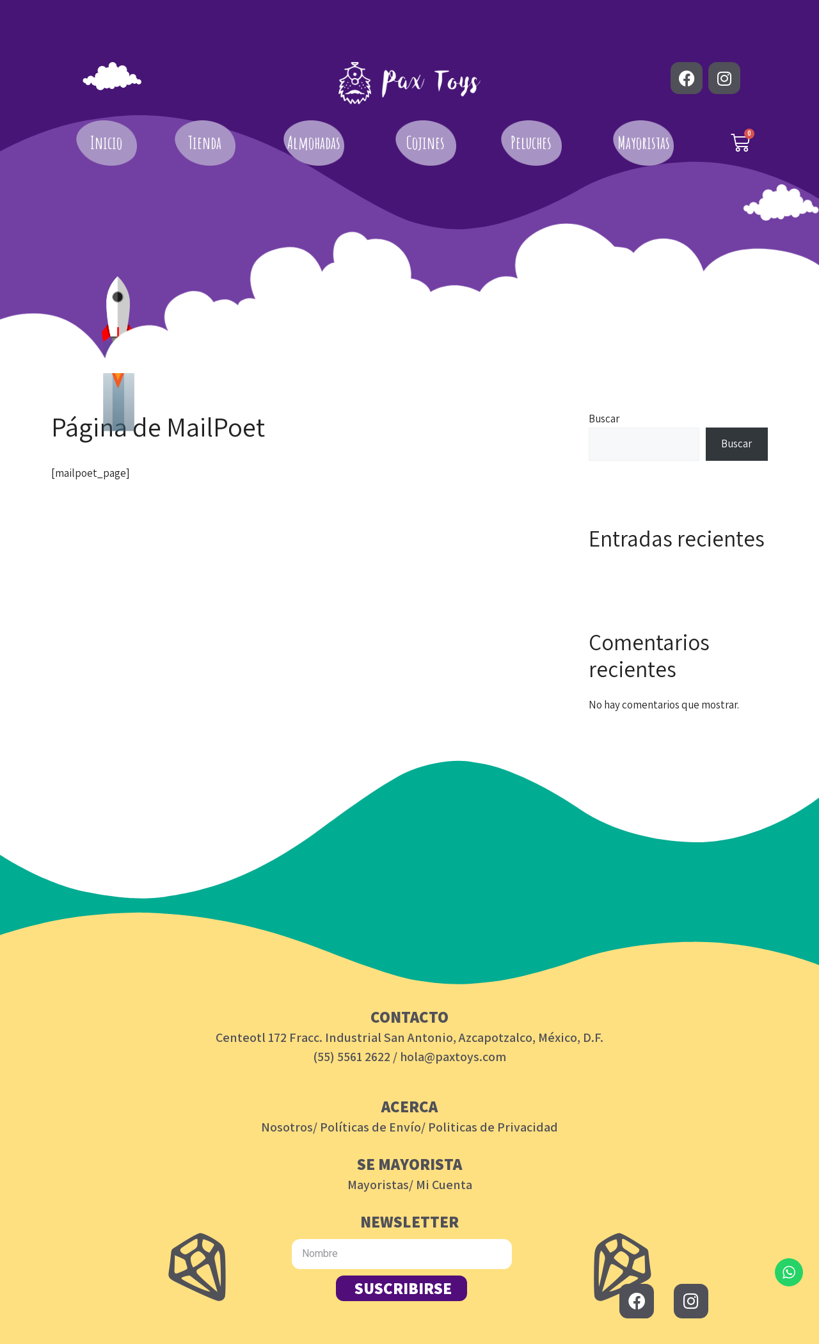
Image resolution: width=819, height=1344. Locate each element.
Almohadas (313, 143)
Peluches (531, 143)
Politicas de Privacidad (493, 1127)
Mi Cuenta (444, 1184)
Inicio (106, 143)
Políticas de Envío (370, 1127)
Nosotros (287, 1127)
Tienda (204, 143)
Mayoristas (643, 143)
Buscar (604, 419)
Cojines (425, 143)
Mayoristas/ (380, 1184)
